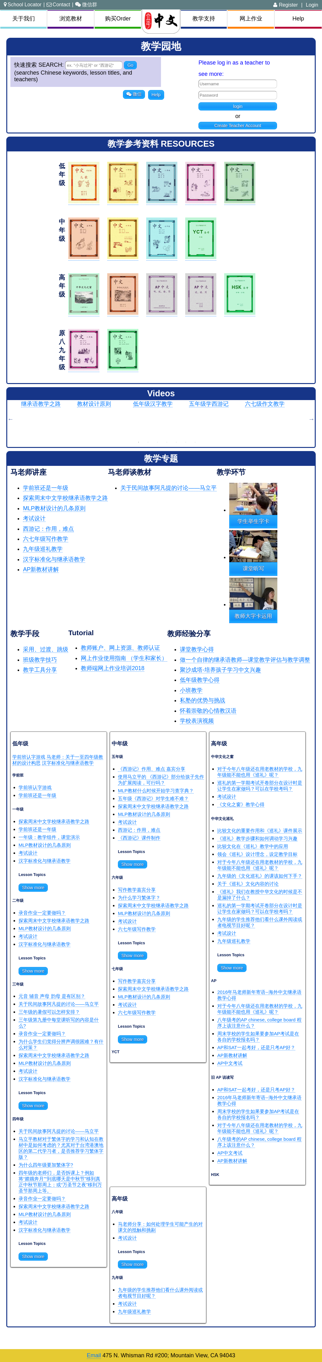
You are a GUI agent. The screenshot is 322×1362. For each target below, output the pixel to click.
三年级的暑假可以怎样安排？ (49, 1011)
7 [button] (195, 442)
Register (285, 5)
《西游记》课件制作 (139, 837)
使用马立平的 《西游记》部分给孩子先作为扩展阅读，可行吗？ (161, 779)
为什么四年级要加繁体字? (46, 1164)
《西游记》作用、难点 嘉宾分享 (151, 768)
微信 (134, 94)
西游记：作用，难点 (48, 529)
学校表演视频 (197, 721)
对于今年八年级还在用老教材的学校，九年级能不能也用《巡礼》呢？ (259, 771)
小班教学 (191, 690)
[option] (49, 419)
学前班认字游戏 (28, 757)
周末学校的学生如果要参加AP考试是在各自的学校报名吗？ (258, 1036)
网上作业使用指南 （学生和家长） (124, 658)
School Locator (23, 4)
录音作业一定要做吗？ (42, 912)
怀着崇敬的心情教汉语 (208, 711)
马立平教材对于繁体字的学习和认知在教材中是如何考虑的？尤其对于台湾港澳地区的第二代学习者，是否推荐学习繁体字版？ (61, 1148)
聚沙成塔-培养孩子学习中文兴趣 (220, 670)
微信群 (86, 4)
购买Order (118, 18)
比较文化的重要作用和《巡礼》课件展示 (259, 830)
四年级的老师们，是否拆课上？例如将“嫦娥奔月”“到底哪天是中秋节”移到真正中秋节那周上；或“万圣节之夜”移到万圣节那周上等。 (60, 1181)
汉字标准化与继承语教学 (54, 559)
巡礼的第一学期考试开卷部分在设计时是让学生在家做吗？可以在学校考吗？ (259, 785)
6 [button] (186, 442)
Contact (58, 4)
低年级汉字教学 (153, 404)
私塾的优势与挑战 (202, 700)
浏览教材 (70, 18)
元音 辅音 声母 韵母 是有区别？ (52, 996)
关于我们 (23, 18)
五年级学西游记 (209, 404)
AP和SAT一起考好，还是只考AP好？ (256, 1047)
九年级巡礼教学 (43, 549)
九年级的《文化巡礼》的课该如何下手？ (259, 876)
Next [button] (311, 419)
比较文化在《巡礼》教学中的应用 (252, 846)
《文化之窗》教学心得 (240, 804)
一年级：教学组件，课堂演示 (49, 837)
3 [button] (157, 442)
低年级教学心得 (199, 680)
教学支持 (203, 18)
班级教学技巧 (40, 660)
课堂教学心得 (197, 649)
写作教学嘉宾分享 (137, 889)
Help (298, 18)
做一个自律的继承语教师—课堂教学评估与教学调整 (245, 660)
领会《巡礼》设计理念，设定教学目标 (257, 854)
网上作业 (251, 18)
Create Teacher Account (237, 125)
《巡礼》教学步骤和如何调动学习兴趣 (257, 838)
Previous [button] (10, 419)
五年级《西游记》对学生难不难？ (153, 798)
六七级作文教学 (265, 404)
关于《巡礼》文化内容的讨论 (248, 883)
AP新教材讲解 (41, 569)
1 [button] (139, 442)
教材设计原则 (94, 404)
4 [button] (167, 442)
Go (130, 65)
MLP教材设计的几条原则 (54, 508)
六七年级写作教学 (45, 539)
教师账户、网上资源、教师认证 (120, 648)
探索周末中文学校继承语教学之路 (65, 498)
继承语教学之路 (41, 404)
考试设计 (34, 518)
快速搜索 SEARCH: (39, 65)
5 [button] (176, 442)
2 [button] (148, 442)
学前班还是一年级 (45, 488)
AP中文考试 (229, 1063)
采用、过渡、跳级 (45, 649)
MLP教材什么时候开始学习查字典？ (156, 790)
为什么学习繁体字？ (139, 897)
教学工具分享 (40, 670)
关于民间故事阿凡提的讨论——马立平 (168, 488)
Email (94, 1355)
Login (312, 5)
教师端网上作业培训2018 (112, 668)
